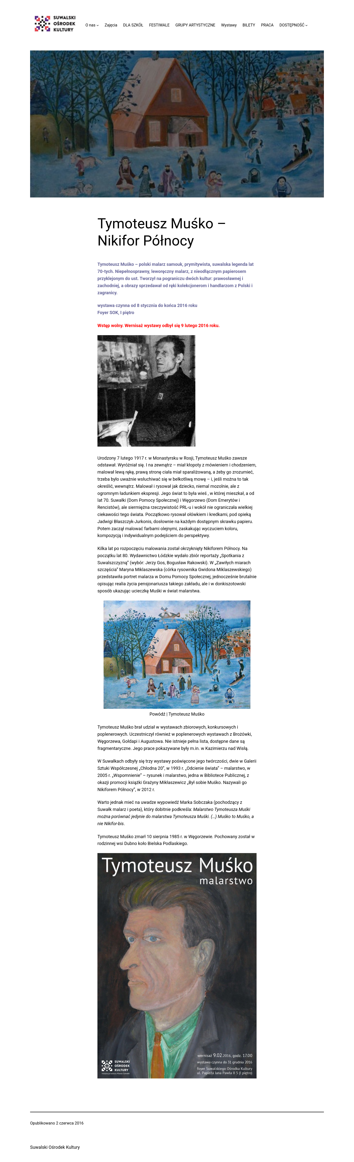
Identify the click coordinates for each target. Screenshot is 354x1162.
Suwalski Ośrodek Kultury (55, 1147)
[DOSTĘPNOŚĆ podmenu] (306, 25)
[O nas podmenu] (97, 25)
